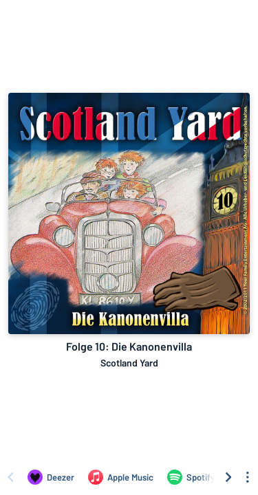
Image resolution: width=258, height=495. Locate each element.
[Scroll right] (228, 477)
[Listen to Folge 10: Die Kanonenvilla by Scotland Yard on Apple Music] (121, 477)
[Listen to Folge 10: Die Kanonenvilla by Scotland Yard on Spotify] (191, 477)
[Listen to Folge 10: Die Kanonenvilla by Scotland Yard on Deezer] (51, 477)
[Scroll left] (10, 477)
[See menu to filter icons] (248, 477)
